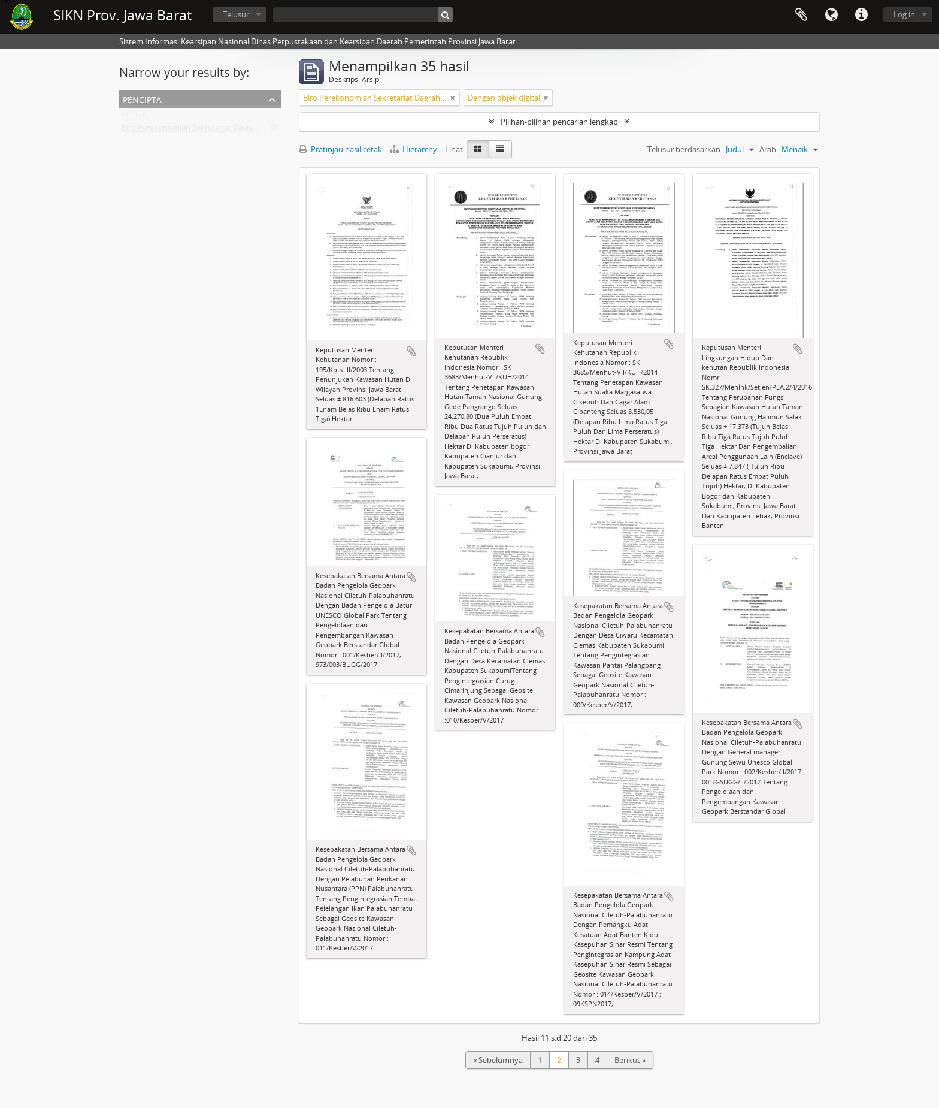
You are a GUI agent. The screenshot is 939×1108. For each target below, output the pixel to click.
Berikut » (630, 1060)
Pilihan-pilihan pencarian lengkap (559, 121)
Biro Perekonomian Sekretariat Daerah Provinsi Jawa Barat (225, 130)
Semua (134, 115)
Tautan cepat (861, 15)
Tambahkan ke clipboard (411, 351)
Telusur (236, 14)
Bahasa (831, 15)
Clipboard (801, 15)
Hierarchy (414, 149)
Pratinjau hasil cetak (340, 149)
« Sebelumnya (498, 1060)
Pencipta (142, 98)
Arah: (768, 149)
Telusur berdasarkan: (684, 149)
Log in (904, 14)
